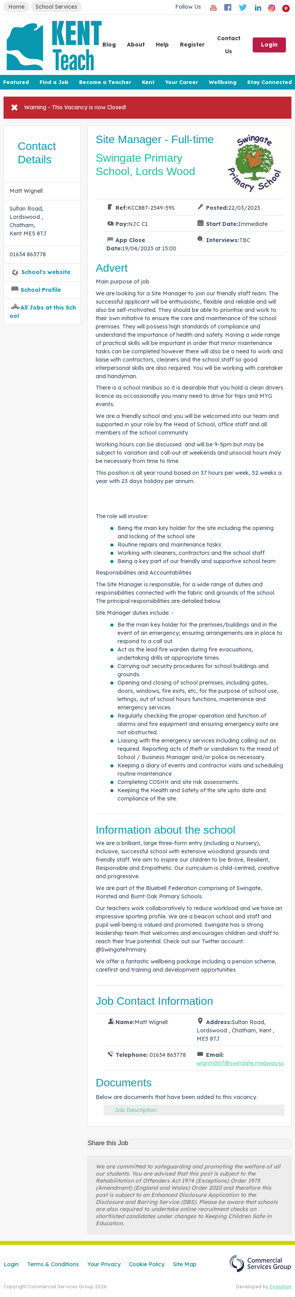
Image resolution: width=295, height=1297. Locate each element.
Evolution (280, 1287)
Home (16, 6)
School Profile (41, 289)
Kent (148, 82)
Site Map (185, 1264)
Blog (109, 44)
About (136, 44)
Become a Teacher (105, 82)
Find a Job (54, 82)
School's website (45, 272)
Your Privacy (104, 1264)
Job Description (136, 1110)
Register (192, 44)
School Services (56, 6)
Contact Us (228, 45)
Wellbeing (222, 82)
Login (269, 44)
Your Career (181, 82)
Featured (16, 82)
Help (162, 44)
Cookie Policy (147, 1264)
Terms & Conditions (53, 1264)
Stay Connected (269, 82)
